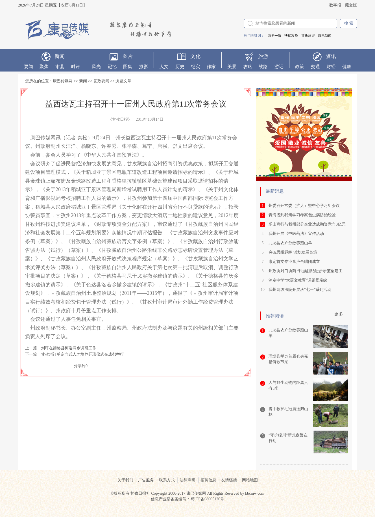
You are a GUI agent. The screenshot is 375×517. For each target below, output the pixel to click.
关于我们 (125, 480)
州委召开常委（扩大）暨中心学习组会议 (304, 206)
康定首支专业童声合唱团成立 (294, 261)
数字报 (335, 5)
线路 (263, 66)
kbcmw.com (254, 493)
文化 (195, 56)
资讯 (331, 56)
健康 (346, 66)
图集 (127, 66)
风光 (96, 66)
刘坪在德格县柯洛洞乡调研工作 (68, 348)
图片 (128, 56)
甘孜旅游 (308, 36)
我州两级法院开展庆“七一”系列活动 (300, 289)
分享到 (80, 366)
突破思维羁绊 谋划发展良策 (293, 252)
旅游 (263, 56)
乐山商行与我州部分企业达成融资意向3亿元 (307, 224)
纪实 (195, 66)
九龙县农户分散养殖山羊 (290, 243)
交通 (315, 66)
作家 (211, 66)
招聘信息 (208, 480)
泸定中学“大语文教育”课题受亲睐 (298, 280)
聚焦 (44, 66)
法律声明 (187, 480)
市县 (59, 66)
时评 (75, 66)
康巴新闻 (325, 36)
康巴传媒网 (63, 81)
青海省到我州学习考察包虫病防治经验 (302, 215)
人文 (164, 66)
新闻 (59, 56)
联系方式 (167, 480)
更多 (338, 314)
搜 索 (348, 23)
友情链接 (229, 480)
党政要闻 (101, 81)
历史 (179, 66)
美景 (231, 66)
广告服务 (146, 480)
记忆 (112, 66)
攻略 (247, 66)
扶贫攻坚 (291, 36)
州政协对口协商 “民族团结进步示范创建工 (306, 271)
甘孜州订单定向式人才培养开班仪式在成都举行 (82, 354)
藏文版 (351, 5)
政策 (299, 66)
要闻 (28, 66)
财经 (330, 66)
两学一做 (274, 36)
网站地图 (250, 480)
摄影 (143, 66)
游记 (279, 66)
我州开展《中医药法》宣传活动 (296, 234)
